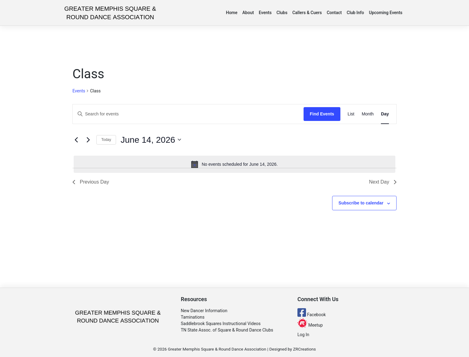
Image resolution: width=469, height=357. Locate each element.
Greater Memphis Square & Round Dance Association (217, 349)
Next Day (383, 181)
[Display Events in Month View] (368, 114)
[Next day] (88, 139)
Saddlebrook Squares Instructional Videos (221, 323)
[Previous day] (76, 139)
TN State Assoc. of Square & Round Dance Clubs (227, 330)
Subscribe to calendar (361, 202)
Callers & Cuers (307, 12)
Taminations (192, 317)
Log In (303, 334)
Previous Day (90, 181)
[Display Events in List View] (351, 114)
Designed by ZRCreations (292, 349)
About (248, 12)
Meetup (310, 325)
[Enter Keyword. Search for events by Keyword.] (188, 114)
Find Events (322, 113)
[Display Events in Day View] (385, 114)
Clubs (282, 12)
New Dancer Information (204, 310)
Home (232, 12)
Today (106, 140)
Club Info (355, 12)
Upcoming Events (385, 12)
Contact (334, 12)
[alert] (234, 164)
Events (265, 12)
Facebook (311, 314)
